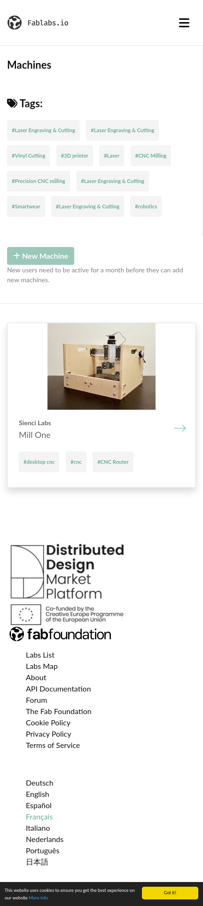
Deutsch (40, 782)
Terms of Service (53, 744)
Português (42, 850)
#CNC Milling (151, 155)
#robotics (146, 206)
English (37, 793)
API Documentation (58, 688)
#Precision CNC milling (38, 181)
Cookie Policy (48, 722)
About (36, 677)
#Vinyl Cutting (28, 155)
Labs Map (42, 665)
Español (39, 805)
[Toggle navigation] (184, 23)
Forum (36, 699)
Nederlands (44, 838)
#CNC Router (112, 462)
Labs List (40, 654)
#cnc (76, 462)
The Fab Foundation (59, 711)
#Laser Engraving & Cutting (43, 130)
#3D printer (74, 155)
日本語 (37, 861)
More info (38, 898)
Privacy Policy (48, 733)
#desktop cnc (39, 462)
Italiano (38, 827)
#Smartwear (26, 206)
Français (39, 816)
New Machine (40, 255)
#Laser (111, 155)
